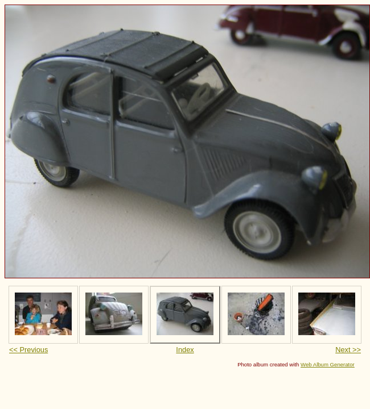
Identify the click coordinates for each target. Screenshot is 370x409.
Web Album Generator (328, 364)
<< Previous (28, 349)
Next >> (348, 349)
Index (185, 349)
